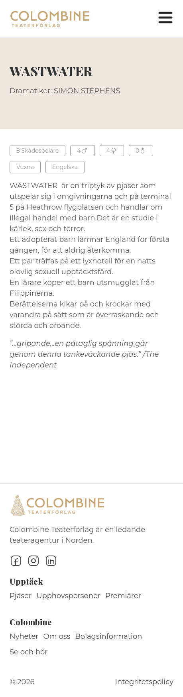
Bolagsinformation (108, 636)
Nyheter (24, 636)
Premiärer (123, 595)
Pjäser (20, 595)
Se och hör (29, 652)
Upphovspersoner (68, 595)
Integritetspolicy (144, 681)
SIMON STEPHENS (87, 90)
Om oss (57, 636)
